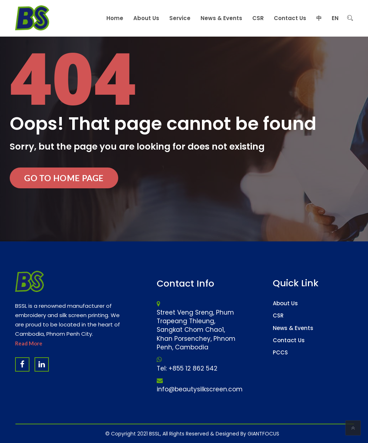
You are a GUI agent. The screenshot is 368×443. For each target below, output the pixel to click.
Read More (28, 343)
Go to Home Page (64, 178)
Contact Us (289, 340)
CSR (278, 315)
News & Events (293, 328)
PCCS (280, 352)
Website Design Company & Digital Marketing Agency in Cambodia (174, 429)
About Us (285, 303)
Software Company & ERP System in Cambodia (219, 429)
